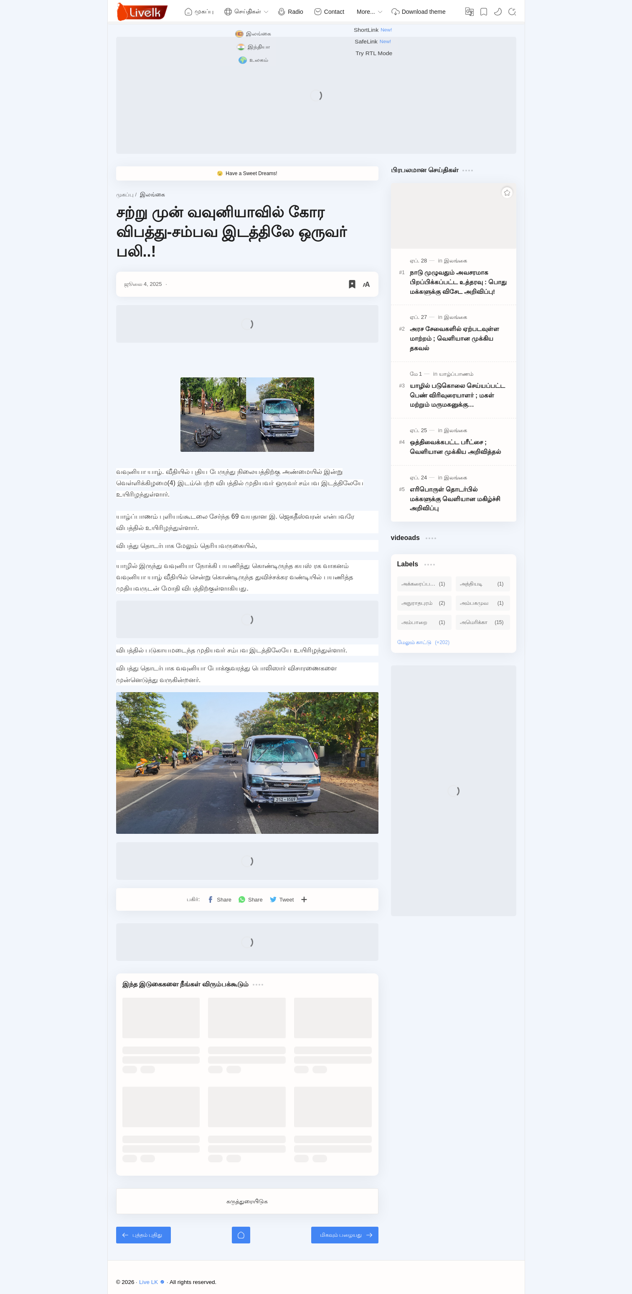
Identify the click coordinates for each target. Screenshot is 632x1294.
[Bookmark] (483, 11)
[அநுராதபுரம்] (424, 603)
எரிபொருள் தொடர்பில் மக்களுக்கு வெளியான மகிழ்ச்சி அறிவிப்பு (455, 499)
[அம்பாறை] (424, 622)
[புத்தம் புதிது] (143, 1235)
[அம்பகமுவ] (483, 603)
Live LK (153, 1282)
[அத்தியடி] (483, 583)
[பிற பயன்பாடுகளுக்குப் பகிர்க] (304, 899)
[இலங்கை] (455, 260)
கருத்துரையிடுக (247, 1201)
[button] (498, 11)
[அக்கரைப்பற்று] (424, 583)
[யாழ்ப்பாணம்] (456, 374)
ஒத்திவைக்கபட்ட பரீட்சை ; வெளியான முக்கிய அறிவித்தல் (455, 446)
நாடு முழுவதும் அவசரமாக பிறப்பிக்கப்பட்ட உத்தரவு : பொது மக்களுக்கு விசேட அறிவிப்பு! (458, 282)
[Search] (512, 11)
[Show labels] (425, 642)
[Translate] (469, 11)
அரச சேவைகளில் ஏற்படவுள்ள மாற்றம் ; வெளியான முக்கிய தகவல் (454, 338)
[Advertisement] (316, 95)
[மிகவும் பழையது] (344, 1235)
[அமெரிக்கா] (483, 622)
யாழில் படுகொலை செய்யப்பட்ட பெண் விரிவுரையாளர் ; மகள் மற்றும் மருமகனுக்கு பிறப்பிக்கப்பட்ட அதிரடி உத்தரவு (457, 396)
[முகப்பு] (241, 1235)
